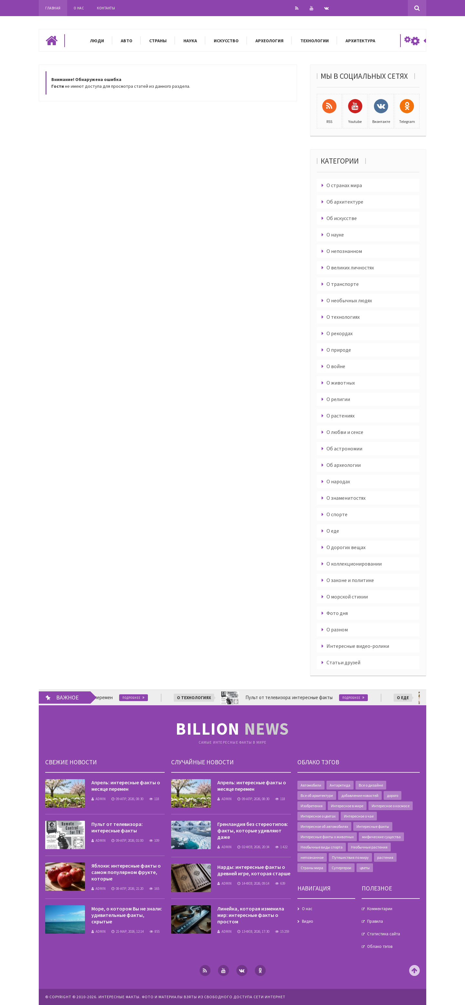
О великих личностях (350, 267)
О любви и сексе (344, 432)
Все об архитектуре (317, 795)
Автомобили (311, 785)
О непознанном (344, 251)
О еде (332, 531)
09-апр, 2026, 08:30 (127, 799)
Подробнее (137, 697)
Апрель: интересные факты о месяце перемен (125, 785)
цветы (365, 867)
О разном (337, 629)
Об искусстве (341, 218)
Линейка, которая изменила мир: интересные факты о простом (250, 915)
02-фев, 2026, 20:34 (253, 847)
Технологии (314, 41)
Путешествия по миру (350, 857)
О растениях (340, 415)
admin (98, 799)
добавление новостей (359, 795)
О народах (338, 481)
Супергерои (341, 867)
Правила (375, 921)
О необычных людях (349, 300)
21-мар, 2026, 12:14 (127, 931)
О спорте (336, 514)
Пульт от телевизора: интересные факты (117, 827)
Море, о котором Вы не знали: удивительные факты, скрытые (126, 915)
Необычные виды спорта (322, 847)
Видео (307, 921)
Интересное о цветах (318, 816)
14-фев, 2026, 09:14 (253, 883)
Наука (190, 41)
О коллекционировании (354, 563)
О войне (335, 366)
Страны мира (312, 867)
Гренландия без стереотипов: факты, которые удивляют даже (252, 830)
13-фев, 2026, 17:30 (253, 931)
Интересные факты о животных (327, 836)
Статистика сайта (383, 934)
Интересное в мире (347, 805)
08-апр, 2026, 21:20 (127, 888)
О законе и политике (350, 580)
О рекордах (339, 333)
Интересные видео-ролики (357, 646)
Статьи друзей (343, 662)
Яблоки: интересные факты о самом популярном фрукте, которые (126, 872)
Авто (126, 41)
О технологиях (343, 317)
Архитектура (360, 41)
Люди (97, 41)
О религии (338, 399)
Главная (53, 8)
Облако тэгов (379, 946)
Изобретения (312, 805)
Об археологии (343, 465)
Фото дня (337, 613)
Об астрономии (344, 448)
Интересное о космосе (390, 805)
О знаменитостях (346, 498)
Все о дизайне (371, 785)
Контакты (106, 8)
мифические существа (381, 836)
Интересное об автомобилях (324, 826)
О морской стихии (347, 596)
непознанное (312, 857)
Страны (158, 41)
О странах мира (344, 185)
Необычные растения (369, 847)
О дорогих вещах (346, 547)
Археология (269, 41)
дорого (392, 795)
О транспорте (342, 284)
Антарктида (340, 785)
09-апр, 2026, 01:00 (127, 840)
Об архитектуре (344, 201)
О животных (340, 382)
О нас (79, 8)
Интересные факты (372, 826)
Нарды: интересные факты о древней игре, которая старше (253, 870)
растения (385, 857)
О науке (335, 234)
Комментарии (379, 908)
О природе (338, 350)
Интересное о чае (359, 816)
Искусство (226, 41)
